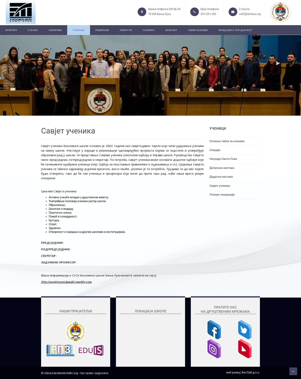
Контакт (171, 30)
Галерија (149, 30)
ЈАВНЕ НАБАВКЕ (198, 30)
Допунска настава (222, 168)
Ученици (79, 30)
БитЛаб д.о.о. (251, 372)
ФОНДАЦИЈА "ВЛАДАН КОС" (236, 30)
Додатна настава (221, 176)
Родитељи (102, 30)
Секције (215, 150)
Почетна (11, 30)
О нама (33, 30)
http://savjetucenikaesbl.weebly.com (66, 282)
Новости (126, 30)
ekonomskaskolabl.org (61, 373)
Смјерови (55, 30)
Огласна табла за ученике (227, 141)
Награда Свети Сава (223, 159)
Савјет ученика (220, 185)
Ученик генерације (222, 194)
